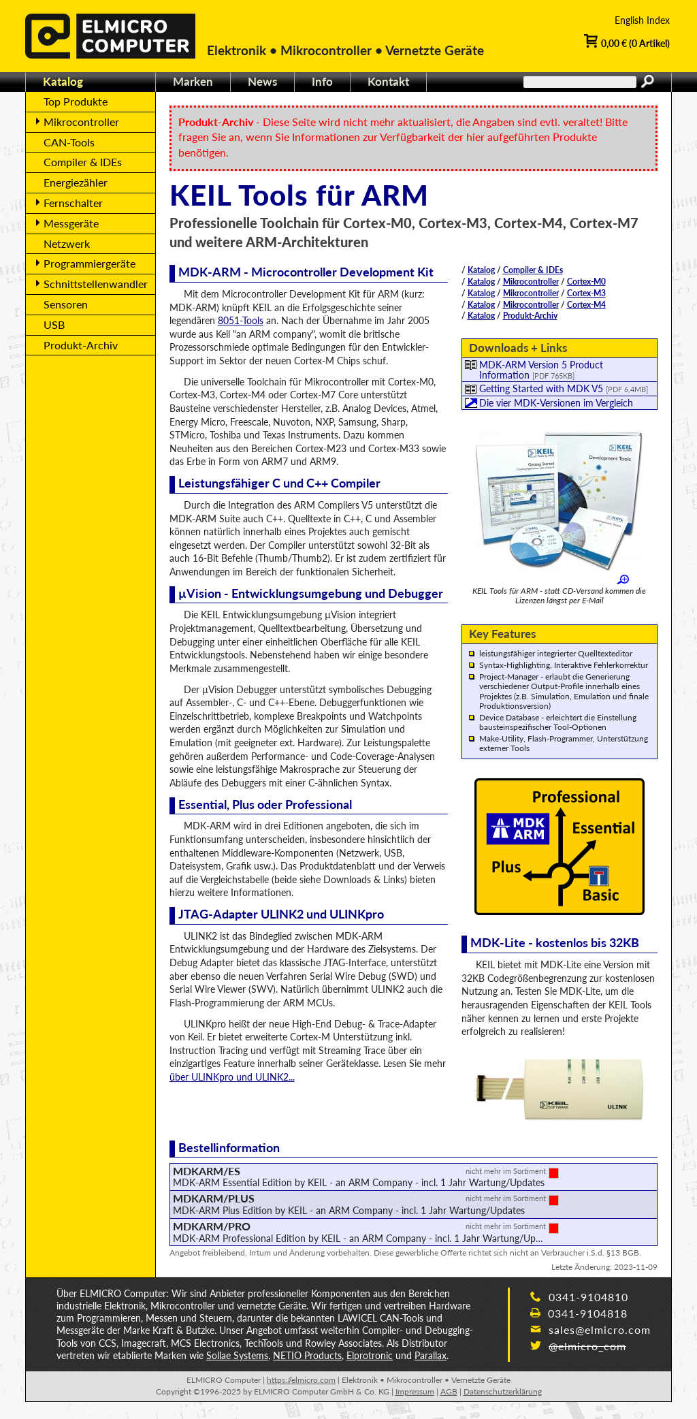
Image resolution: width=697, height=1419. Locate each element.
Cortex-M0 (586, 281)
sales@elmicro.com (590, 1329)
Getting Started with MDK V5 (563, 388)
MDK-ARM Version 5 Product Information (541, 370)
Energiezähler (76, 182)
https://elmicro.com (301, 1380)
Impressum (414, 1391)
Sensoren (66, 304)
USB (54, 324)
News (262, 81)
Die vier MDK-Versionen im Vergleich (556, 403)
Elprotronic (369, 1355)
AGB (448, 1391)
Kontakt (388, 81)
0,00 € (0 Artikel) (627, 42)
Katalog (481, 270)
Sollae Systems (237, 1355)
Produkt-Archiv (530, 315)
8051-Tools (240, 320)
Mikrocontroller (531, 281)
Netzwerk (67, 243)
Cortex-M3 (586, 293)
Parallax (431, 1355)
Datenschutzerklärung (503, 1391)
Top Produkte (76, 101)
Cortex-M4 (586, 305)
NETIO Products (307, 1355)
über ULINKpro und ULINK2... (232, 1077)
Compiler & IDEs (533, 270)
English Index (642, 20)
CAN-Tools (69, 141)
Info (322, 81)
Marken (193, 81)
